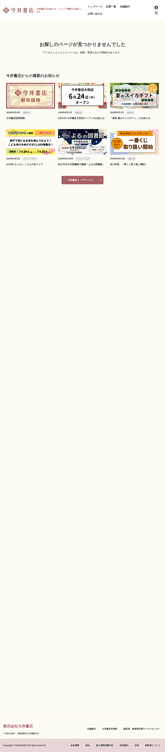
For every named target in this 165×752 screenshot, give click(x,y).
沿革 (137, 745)
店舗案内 (125, 6)
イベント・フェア (29, 159)
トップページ (94, 6)
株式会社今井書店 (18, 726)
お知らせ (26, 112)
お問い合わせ (94, 13)
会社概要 (75, 745)
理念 (87, 745)
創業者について (152, 745)
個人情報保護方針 (104, 745)
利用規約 (124, 745)
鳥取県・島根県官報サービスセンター (141, 729)
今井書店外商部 (109, 729)
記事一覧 (111, 6)
